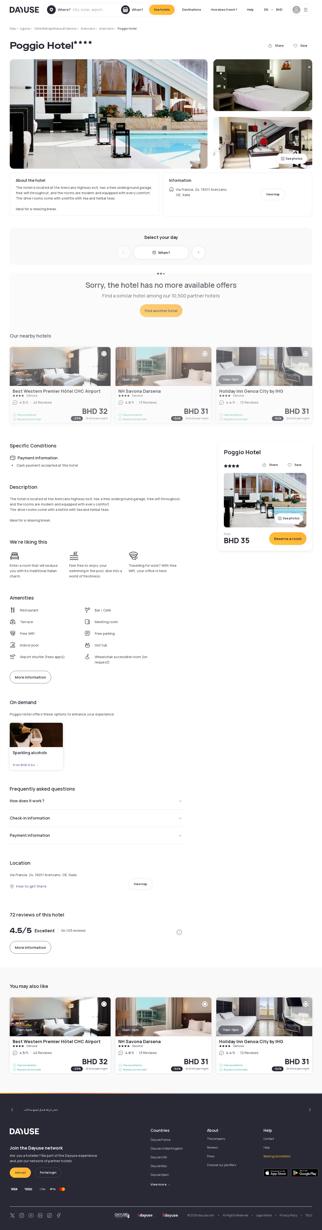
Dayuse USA (159, 1157)
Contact (269, 1139)
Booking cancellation (277, 1156)
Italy (13, 28)
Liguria (25, 28)
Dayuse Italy (159, 1166)
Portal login (48, 1172)
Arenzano (88, 28)
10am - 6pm (130, 1030)
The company (216, 1139)
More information (30, 677)
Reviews (212, 1147)
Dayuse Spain (160, 1175)
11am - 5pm (24, 1030)
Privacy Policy (288, 1215)
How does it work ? (224, 10)
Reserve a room (288, 538)
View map (273, 194)
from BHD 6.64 (26, 765)
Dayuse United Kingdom (167, 1148)
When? (161, 252)
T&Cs (308, 1215)
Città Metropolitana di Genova (55, 28)
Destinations (191, 10)
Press (210, 1156)
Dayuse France (160, 1140)
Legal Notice (264, 1215)
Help (250, 10)
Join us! (20, 1172)
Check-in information (96, 818)
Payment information (96, 835)
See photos (292, 159)
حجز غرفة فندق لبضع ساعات (41, 1110)
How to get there (28, 886)
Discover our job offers (221, 1165)
